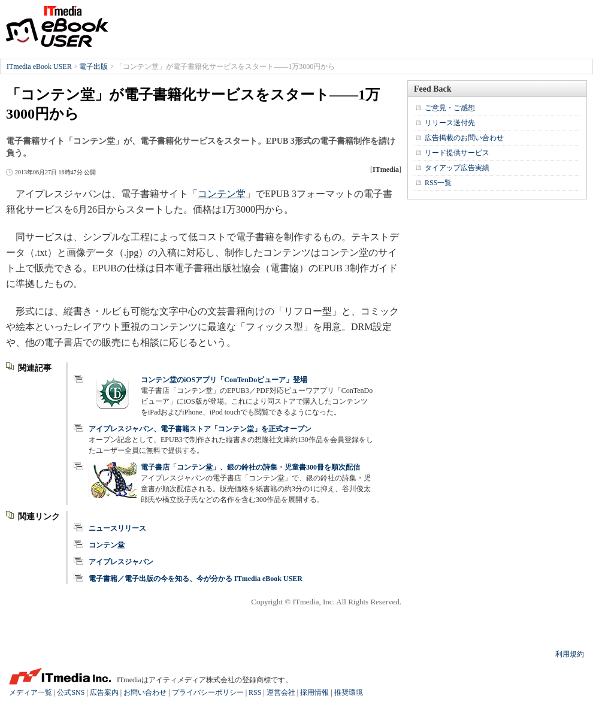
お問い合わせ (145, 692)
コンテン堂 (222, 194)
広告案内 (104, 692)
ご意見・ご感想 (450, 108)
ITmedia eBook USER (57, 26)
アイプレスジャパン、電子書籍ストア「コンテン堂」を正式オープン (200, 429)
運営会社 (281, 692)
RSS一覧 (438, 182)
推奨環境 (348, 692)
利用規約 (569, 654)
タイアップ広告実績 (457, 168)
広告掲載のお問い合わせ (464, 138)
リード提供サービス (457, 153)
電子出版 (93, 66)
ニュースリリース (117, 528)
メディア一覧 (30, 692)
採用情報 (314, 692)
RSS (255, 692)
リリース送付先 (450, 123)
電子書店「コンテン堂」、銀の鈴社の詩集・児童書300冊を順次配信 (250, 467)
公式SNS (70, 692)
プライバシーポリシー (208, 692)
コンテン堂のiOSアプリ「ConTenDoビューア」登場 (224, 380)
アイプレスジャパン (121, 562)
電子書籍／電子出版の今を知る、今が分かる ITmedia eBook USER (195, 578)
